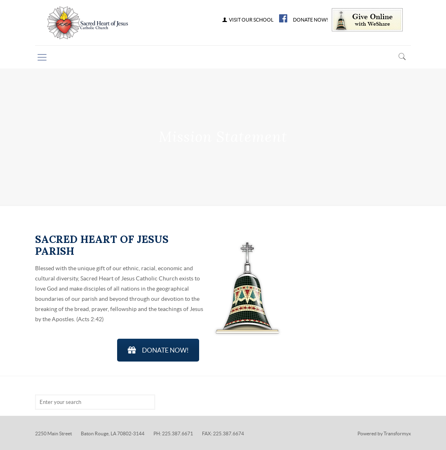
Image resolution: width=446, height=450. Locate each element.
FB (283, 18)
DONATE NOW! (310, 20)
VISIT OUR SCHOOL (247, 20)
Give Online (367, 19)
